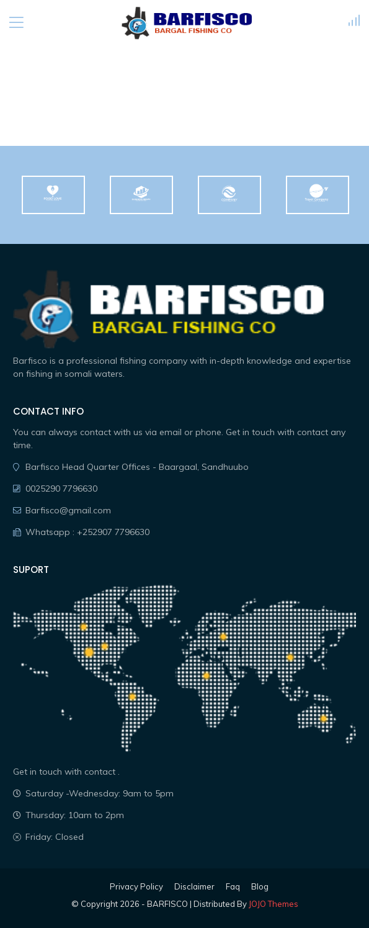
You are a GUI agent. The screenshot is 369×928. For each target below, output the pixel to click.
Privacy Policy (136, 886)
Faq (233, 886)
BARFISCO (167, 904)
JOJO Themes (273, 904)
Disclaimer (194, 886)
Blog (260, 886)
